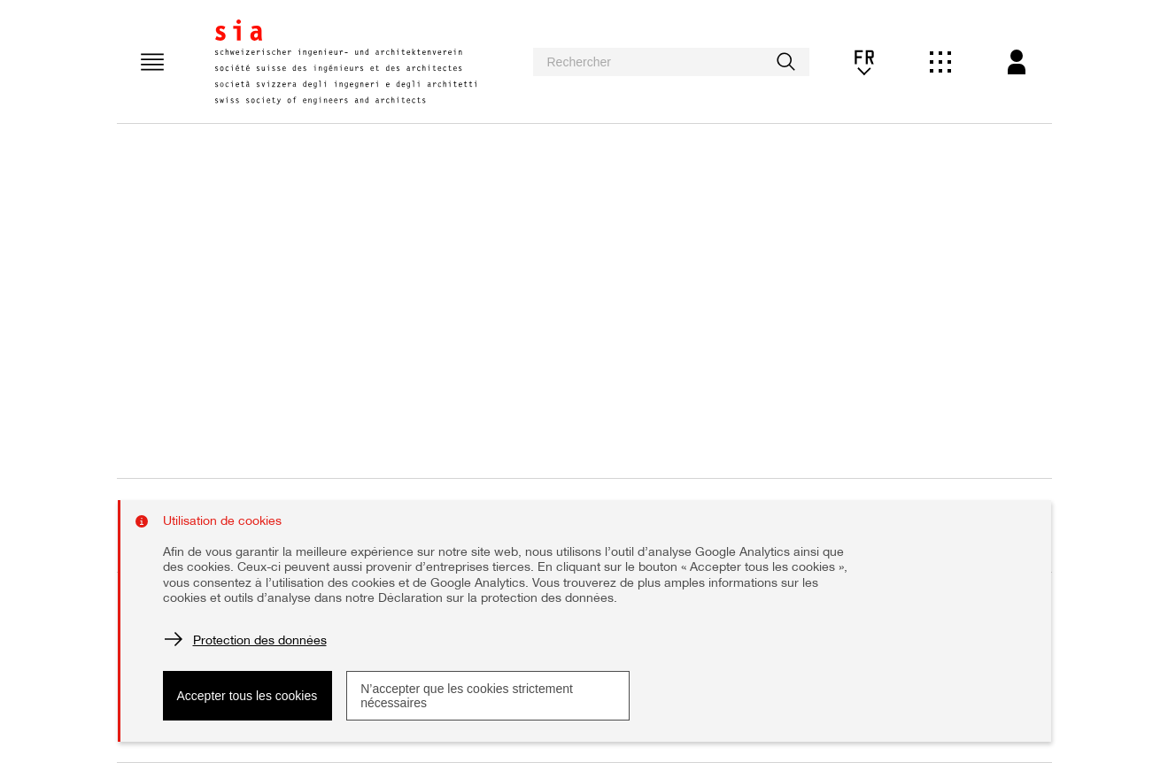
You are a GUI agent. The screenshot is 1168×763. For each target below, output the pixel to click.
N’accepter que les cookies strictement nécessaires (466, 696)
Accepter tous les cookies (247, 696)
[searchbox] (671, 62)
